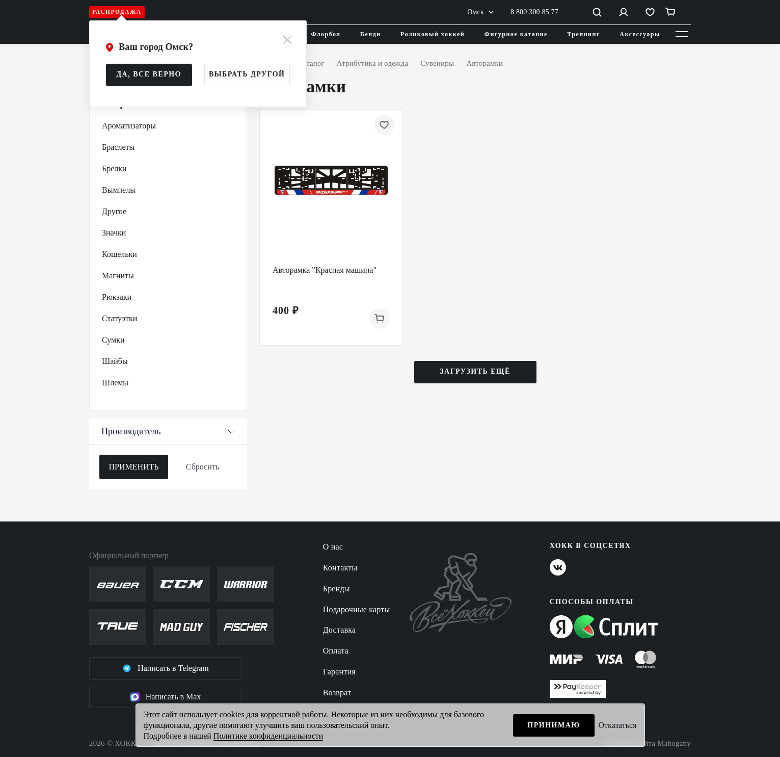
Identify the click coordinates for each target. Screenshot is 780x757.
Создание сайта (647, 743)
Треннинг (583, 34)
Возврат (337, 692)
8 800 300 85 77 (534, 12)
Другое (114, 211)
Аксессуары (640, 34)
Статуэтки (119, 318)
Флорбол (326, 34)
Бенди (370, 34)
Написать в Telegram (165, 668)
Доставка (339, 629)
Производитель (168, 431)
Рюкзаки (116, 297)
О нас (333, 546)
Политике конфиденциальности (268, 736)
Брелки (114, 168)
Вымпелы (119, 190)
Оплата (335, 650)
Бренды (336, 588)
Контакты (340, 567)
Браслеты (118, 147)
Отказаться (618, 725)
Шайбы (115, 361)
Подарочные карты (356, 609)
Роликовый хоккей (432, 34)
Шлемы (115, 382)
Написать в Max (165, 696)
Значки (114, 232)
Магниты (118, 275)
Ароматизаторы (129, 125)
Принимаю (553, 725)
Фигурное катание (516, 34)
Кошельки (119, 254)
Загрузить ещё (475, 371)
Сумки (113, 339)
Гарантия (339, 671)
